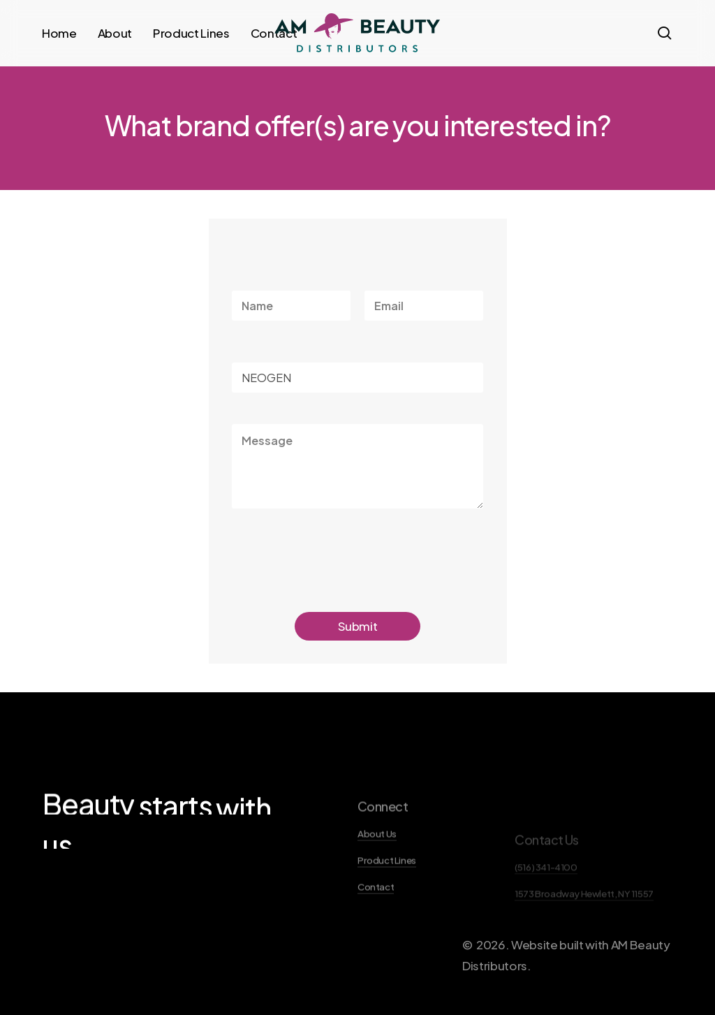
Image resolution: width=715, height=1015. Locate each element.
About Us (377, 868)
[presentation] (338, 578)
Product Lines (387, 894)
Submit (358, 626)
